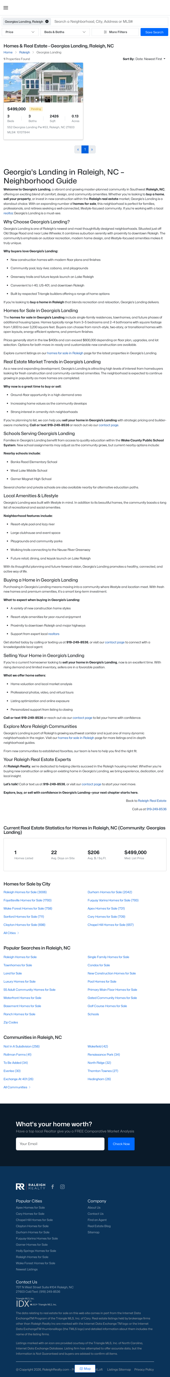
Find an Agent (97, 1220)
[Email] (60, 1144)
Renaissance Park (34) (104, 1054)
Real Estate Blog (99, 1226)
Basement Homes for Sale (22, 1006)
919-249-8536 (156, 809)
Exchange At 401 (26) (18, 1079)
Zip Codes (11, 1022)
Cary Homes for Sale (30, 1213)
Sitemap (93, 1232)
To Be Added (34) (16, 1062)
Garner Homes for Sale (32, 1244)
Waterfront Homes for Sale (22, 998)
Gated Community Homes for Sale (112, 998)
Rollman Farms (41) (17, 1054)
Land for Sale (13, 973)
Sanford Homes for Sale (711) (24, 916)
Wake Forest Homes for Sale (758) (28, 908)
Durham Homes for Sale (32, 1232)
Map (85, 1368)
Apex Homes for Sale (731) (106, 908)
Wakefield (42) (98, 1046)
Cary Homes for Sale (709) (106, 916)
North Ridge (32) (99, 1062)
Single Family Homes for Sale (108, 957)
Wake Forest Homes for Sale (35, 1263)
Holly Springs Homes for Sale (36, 1251)
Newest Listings (27, 1269)
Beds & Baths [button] (65, 32)
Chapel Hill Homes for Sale (34, 1220)
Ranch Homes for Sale (19, 1014)
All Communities (17, 1087)
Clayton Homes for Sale (32, 1226)
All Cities (12, 933)
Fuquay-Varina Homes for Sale (37, 1238)
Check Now (121, 1144)
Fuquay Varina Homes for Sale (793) (113, 900)
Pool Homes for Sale (102, 981)
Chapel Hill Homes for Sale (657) (111, 925)
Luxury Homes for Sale (20, 981)
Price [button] (20, 32)
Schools (93, 1014)
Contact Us (96, 1213)
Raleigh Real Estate (152, 800)
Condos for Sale (99, 965)
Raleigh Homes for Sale (20, 957)
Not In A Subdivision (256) (22, 1046)
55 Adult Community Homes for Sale (30, 989)
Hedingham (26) (99, 1079)
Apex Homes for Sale (30, 1207)
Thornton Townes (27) (103, 1071)
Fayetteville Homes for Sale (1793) (28, 900)
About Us (94, 1207)
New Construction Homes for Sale (112, 973)
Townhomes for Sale (18, 965)
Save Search (154, 32)
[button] (6, 8)
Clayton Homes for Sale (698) (24, 925)
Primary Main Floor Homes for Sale (112, 989)
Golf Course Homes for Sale (107, 1006)
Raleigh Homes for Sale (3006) (25, 892)
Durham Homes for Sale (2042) (110, 892)
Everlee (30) (12, 1071)
